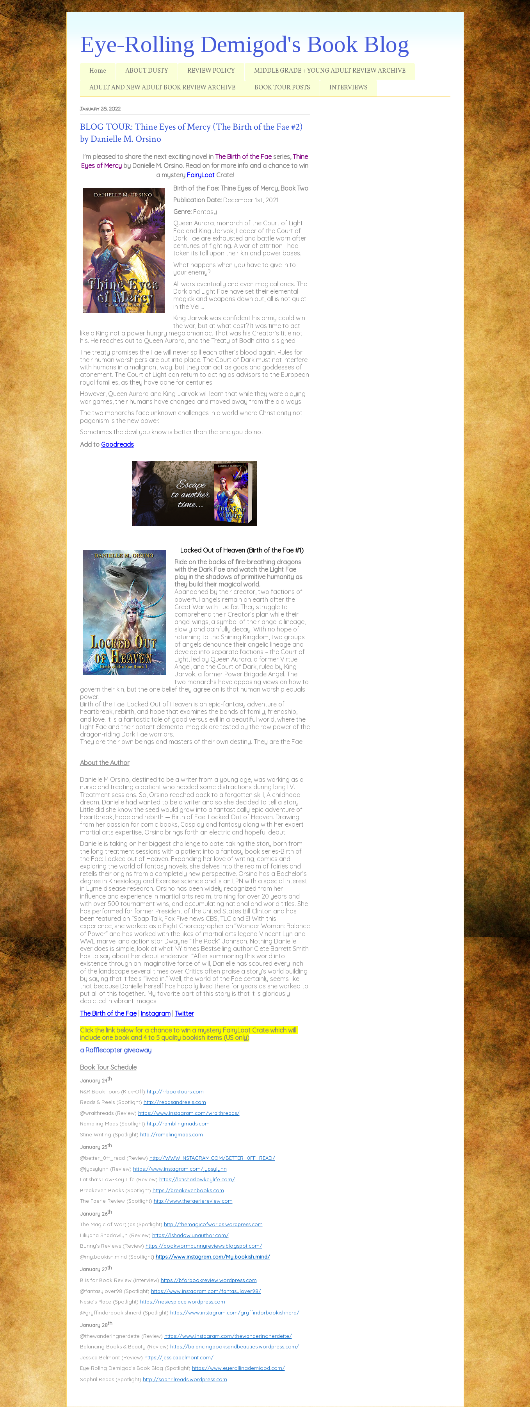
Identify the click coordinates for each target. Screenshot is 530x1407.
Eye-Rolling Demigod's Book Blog (244, 44)
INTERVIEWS (348, 88)
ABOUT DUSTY (146, 71)
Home (97, 71)
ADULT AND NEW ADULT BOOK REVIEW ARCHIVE (162, 88)
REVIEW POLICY (211, 71)
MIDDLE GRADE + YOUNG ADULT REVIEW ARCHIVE (330, 71)
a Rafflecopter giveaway (115, 1050)
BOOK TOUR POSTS (282, 88)
